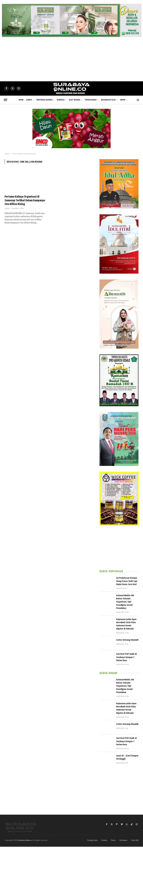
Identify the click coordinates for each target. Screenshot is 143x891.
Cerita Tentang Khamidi (127, 640)
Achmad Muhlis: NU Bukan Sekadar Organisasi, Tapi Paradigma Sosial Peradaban (125, 601)
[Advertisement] (71, 59)
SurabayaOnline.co (25, 840)
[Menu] (5, 100)
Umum (122, 100)
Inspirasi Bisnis (44, 100)
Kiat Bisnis (74, 100)
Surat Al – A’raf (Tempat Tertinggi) (127, 757)
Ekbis (29, 100)
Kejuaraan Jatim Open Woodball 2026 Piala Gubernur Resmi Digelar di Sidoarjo (126, 624)
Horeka (60, 100)
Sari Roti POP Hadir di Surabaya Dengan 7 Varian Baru (126, 657)
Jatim (7, 208)
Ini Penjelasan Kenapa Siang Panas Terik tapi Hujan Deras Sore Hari (126, 581)
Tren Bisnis (91, 100)
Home (21, 100)
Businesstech (108, 100)
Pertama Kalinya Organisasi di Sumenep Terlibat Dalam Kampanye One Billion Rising (25, 200)
